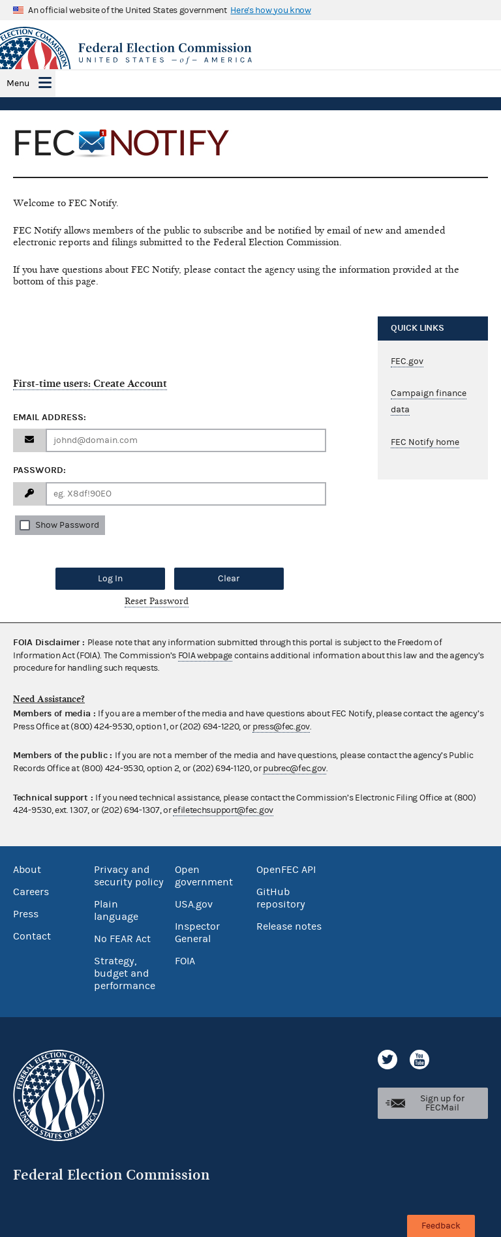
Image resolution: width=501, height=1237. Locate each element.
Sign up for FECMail (442, 1103)
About (27, 870)
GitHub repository (280, 898)
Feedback (441, 1226)
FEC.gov (407, 361)
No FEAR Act (122, 939)
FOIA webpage (205, 655)
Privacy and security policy (129, 876)
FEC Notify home (425, 442)
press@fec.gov (281, 727)
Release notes (289, 926)
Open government (204, 876)
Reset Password (157, 601)
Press (25, 914)
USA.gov (194, 904)
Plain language (116, 910)
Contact (32, 936)
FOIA (185, 961)
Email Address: (49, 417)
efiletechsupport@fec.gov (223, 810)
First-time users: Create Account (90, 383)
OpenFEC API (286, 870)
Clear (228, 578)
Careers (31, 892)
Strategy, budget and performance (124, 973)
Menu (18, 83)
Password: (39, 470)
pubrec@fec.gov (294, 768)
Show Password (67, 525)
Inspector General (197, 933)
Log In (110, 578)
